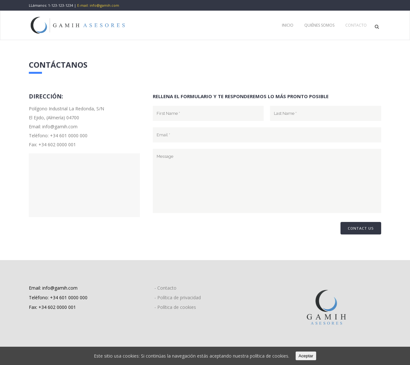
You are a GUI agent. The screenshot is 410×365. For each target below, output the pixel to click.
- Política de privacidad (177, 297)
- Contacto (165, 288)
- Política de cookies (175, 307)
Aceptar (306, 355)
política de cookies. (269, 356)
